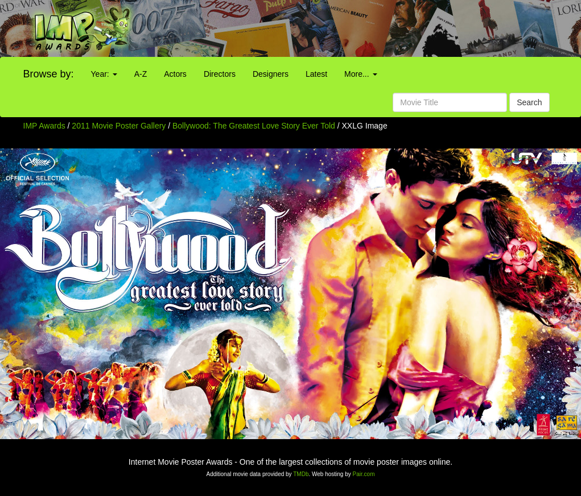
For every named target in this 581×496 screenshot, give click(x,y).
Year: (104, 73)
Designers (271, 73)
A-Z (140, 73)
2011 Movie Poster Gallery (119, 125)
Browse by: (48, 74)
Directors (220, 73)
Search (529, 102)
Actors (175, 73)
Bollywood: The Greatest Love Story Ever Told (254, 125)
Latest (316, 73)
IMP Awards (44, 125)
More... (360, 73)
